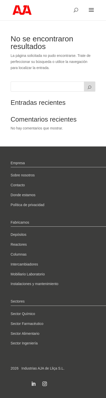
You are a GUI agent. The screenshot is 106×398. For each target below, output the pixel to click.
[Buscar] (90, 86)
